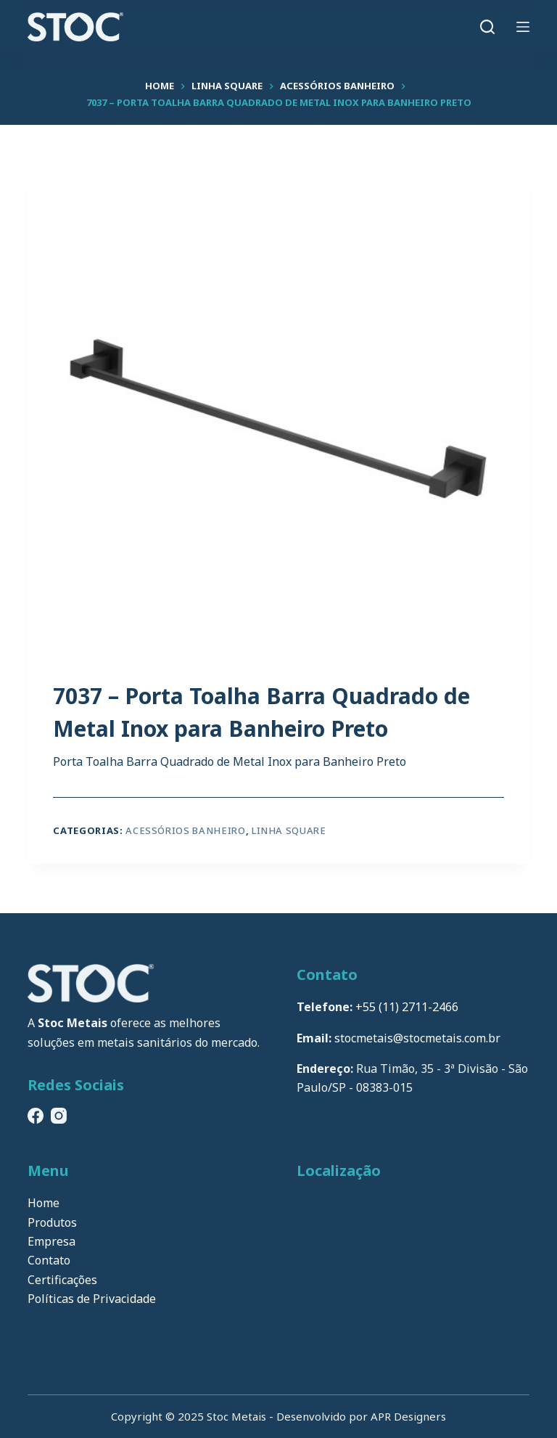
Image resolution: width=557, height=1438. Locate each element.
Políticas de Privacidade (92, 1299)
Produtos (52, 1222)
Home (43, 1203)
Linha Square (289, 830)
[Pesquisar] (487, 27)
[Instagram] (59, 1116)
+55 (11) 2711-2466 (406, 1007)
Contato (49, 1260)
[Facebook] (36, 1116)
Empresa (51, 1241)
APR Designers (408, 1416)
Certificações (62, 1280)
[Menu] (522, 26)
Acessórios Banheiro (185, 830)
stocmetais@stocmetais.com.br (417, 1038)
